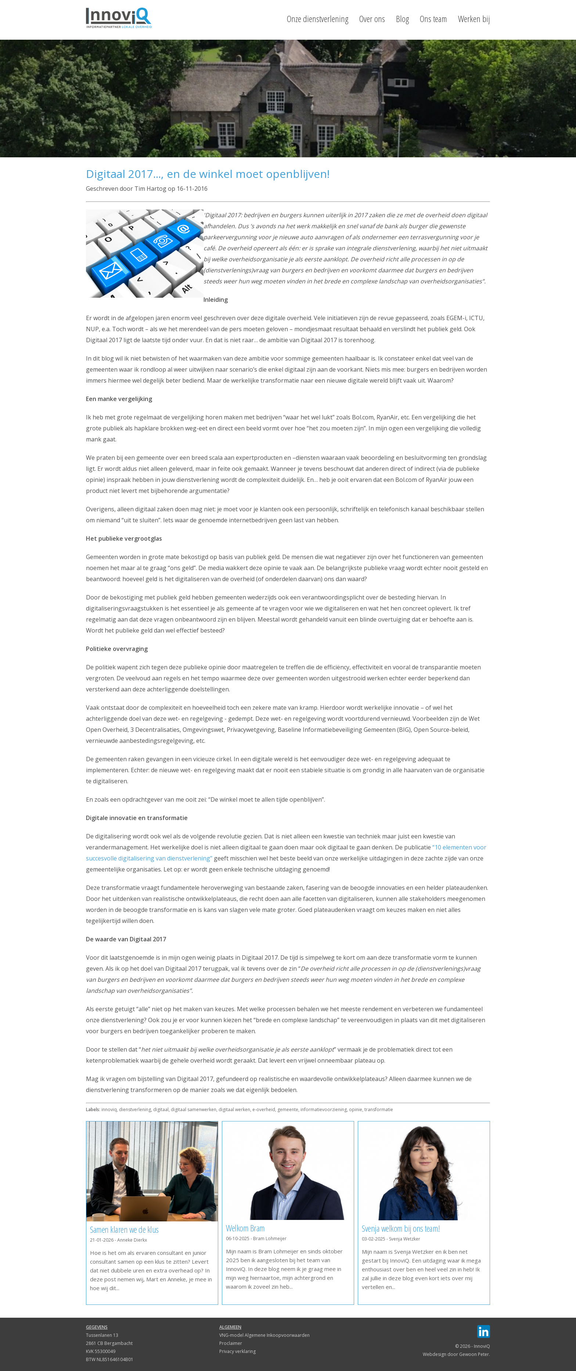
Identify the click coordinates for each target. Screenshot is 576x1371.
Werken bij (474, 19)
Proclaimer (230, 1343)
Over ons (372, 19)
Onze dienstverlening (317, 19)
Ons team (433, 19)
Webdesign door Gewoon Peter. (456, 1354)
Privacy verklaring (237, 1351)
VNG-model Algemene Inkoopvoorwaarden (264, 1335)
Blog (402, 19)
